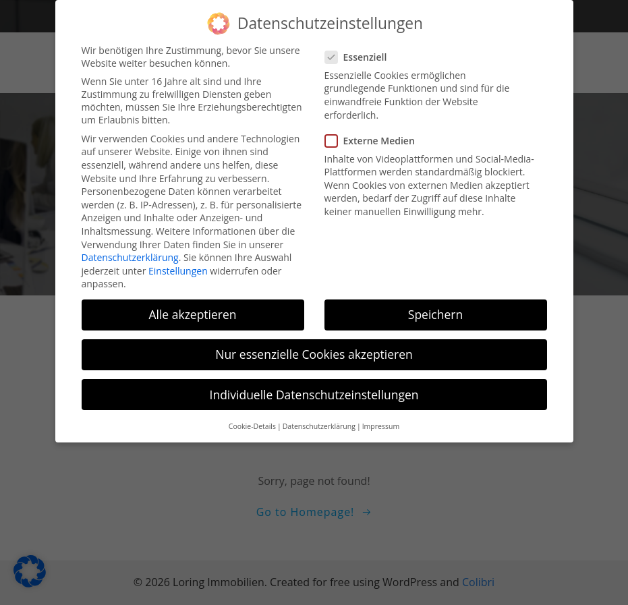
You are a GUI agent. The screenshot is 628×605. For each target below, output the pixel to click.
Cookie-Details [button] (252, 420)
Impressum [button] (380, 420)
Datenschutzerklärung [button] (319, 420)
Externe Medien (374, 134)
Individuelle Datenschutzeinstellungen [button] (314, 388)
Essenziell (360, 51)
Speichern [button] (435, 309)
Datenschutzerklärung (130, 251)
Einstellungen (178, 264)
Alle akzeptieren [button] (192, 309)
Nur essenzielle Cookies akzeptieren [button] (314, 349)
